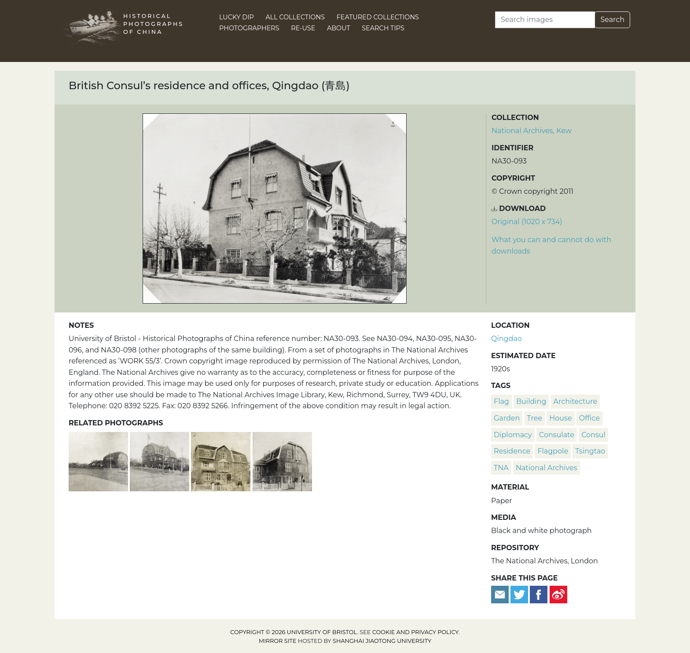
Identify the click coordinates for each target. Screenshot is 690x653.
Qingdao (506, 338)
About (338, 28)
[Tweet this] (520, 594)
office (589, 418)
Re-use (303, 28)
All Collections (295, 17)
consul (593, 435)
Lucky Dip (236, 17)
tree (535, 418)
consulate (556, 435)
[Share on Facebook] (538, 594)
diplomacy (513, 435)
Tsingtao (590, 451)
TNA (501, 468)
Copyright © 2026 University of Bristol (293, 632)
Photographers (249, 28)
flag (501, 401)
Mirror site (278, 641)
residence (512, 451)
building (531, 401)
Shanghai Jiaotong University (382, 641)
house (560, 418)
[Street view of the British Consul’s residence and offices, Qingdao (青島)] (99, 460)
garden (507, 418)
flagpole (552, 451)
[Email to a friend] (500, 594)
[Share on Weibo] (558, 594)
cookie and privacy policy (415, 632)
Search (612, 19)
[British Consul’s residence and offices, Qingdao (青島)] (221, 460)
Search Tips (383, 28)
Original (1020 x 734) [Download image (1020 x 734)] (527, 222)
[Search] (545, 19)
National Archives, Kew (532, 131)
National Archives (546, 468)
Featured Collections (378, 17)
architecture (576, 401)
